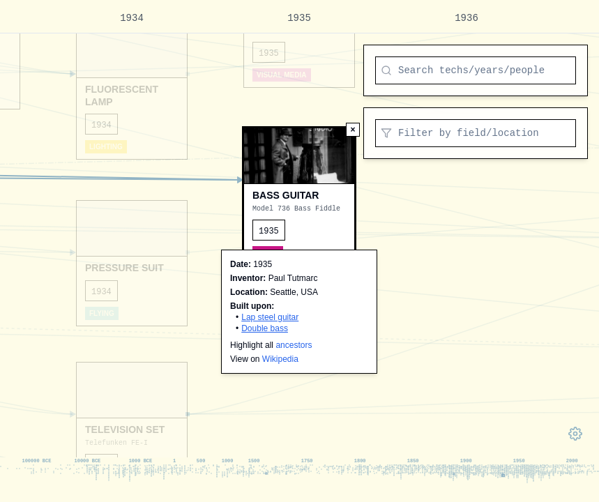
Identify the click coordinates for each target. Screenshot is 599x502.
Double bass (264, 328)
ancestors (293, 345)
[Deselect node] (353, 130)
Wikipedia (280, 359)
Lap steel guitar (269, 317)
